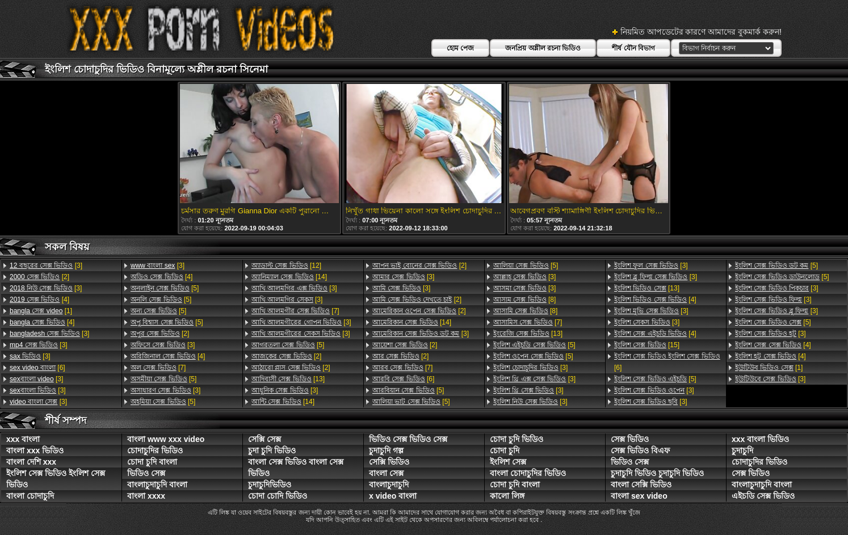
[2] (39, 277)
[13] (288, 379)
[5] (165, 288)
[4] (39, 300)
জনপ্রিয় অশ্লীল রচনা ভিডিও (543, 48)
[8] (524, 300)
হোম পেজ (460, 48)
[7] (158, 368)
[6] (37, 368)
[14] (289, 277)
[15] (646, 345)
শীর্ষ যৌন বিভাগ (633, 48)
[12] (286, 265)
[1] (41, 311)
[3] (46, 265)
